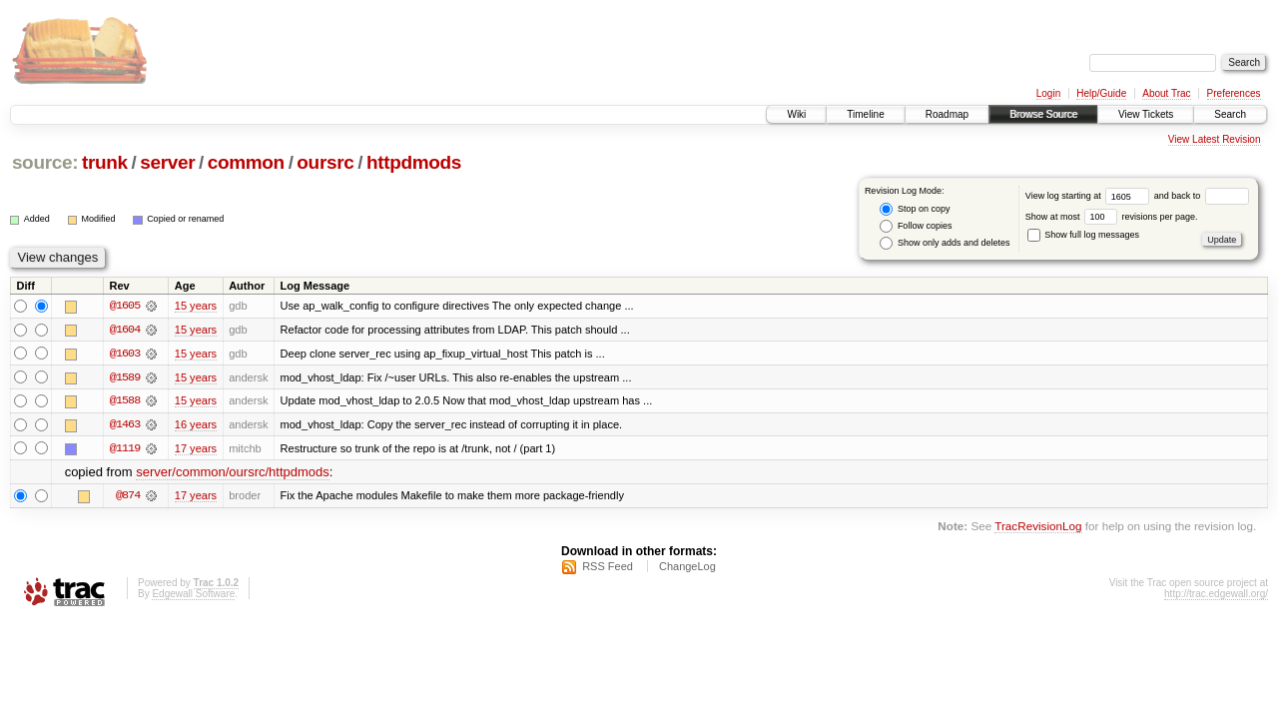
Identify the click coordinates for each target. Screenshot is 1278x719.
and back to (1201, 196)
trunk (105, 162)
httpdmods (413, 162)
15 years (196, 306)
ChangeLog (687, 568)
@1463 (125, 425)
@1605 (125, 306)
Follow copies (916, 226)
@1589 (125, 377)
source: (45, 162)
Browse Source (1043, 114)
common (246, 162)
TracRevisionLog (1037, 527)
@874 (128, 497)
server (167, 162)
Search (1230, 114)
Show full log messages (1083, 235)
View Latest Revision (1214, 139)
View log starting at (1089, 196)
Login (1048, 93)
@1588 (125, 401)
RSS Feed (607, 568)
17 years (196, 449)
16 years (196, 425)
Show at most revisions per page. (1111, 217)
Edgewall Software (193, 595)
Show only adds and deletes (944, 243)
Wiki (796, 114)
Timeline (865, 114)
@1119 (125, 449)
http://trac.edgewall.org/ (1216, 595)
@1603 (125, 353)
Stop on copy (915, 209)
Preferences (1234, 93)
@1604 (125, 330)
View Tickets (1145, 114)
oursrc (325, 162)
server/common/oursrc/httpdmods (232, 473)
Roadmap (947, 114)
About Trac (1166, 93)
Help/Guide (1101, 93)
